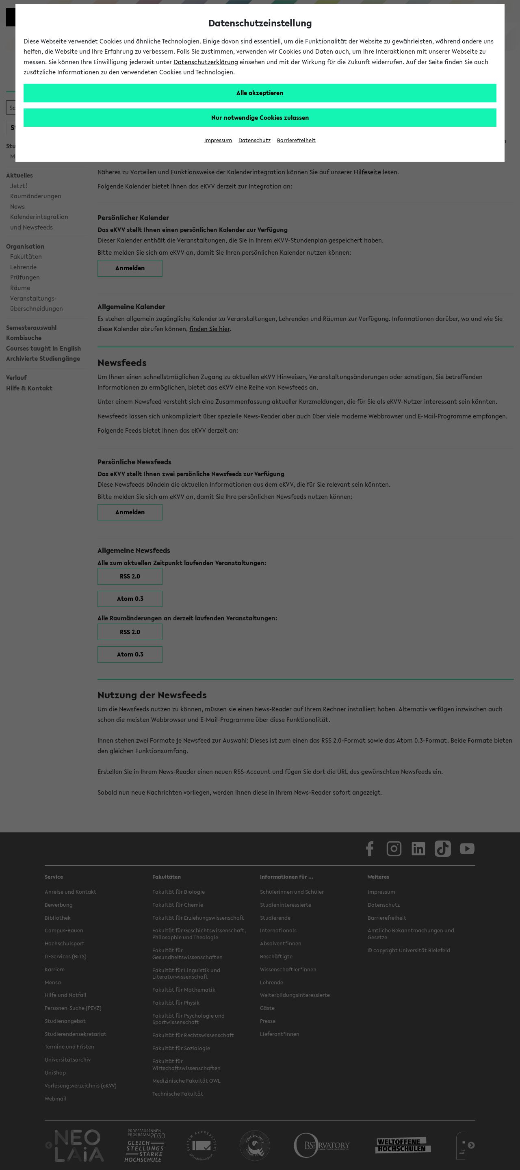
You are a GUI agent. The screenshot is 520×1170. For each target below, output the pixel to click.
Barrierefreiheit (296, 140)
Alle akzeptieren (260, 92)
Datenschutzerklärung (205, 61)
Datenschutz (254, 140)
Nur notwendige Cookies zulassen (260, 117)
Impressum (218, 140)
